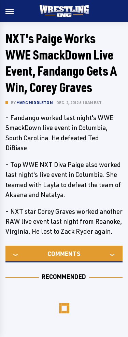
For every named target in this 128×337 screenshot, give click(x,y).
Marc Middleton (34, 102)
